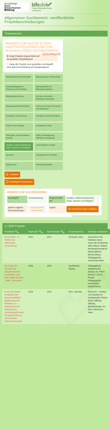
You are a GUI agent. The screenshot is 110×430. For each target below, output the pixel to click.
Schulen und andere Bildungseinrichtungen (45, 97)
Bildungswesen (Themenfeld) (48, 77)
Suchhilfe (51, 54)
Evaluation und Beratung (16, 116)
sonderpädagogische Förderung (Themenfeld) (16, 87)
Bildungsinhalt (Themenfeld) (17, 106)
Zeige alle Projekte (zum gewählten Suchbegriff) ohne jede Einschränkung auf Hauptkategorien (30, 65)
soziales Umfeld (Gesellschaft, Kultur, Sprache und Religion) (18, 146)
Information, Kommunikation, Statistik (18, 136)
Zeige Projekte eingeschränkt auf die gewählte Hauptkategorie (23, 57)
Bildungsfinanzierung (14, 96)
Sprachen (10, 155)
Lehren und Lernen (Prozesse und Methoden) (48, 107)
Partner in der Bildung (15, 125)
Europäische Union (44, 125)
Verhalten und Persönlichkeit (48, 116)
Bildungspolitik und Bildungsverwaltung (44, 87)
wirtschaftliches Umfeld (45, 145)
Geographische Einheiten (46, 155)
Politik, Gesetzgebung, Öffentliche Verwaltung (45, 136)
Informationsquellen (44, 164)
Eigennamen (11, 164)
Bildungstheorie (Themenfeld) (18, 77)
